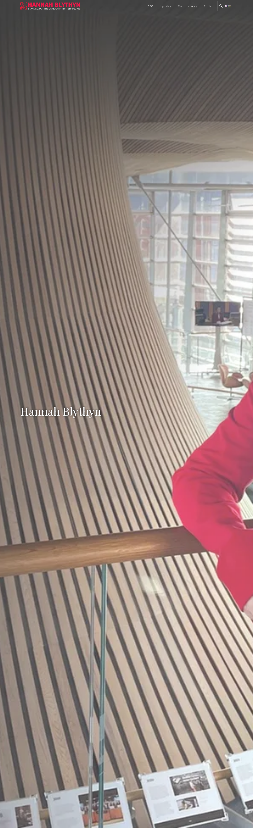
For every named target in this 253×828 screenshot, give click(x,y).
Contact (209, 6)
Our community (187, 6)
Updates (165, 6)
